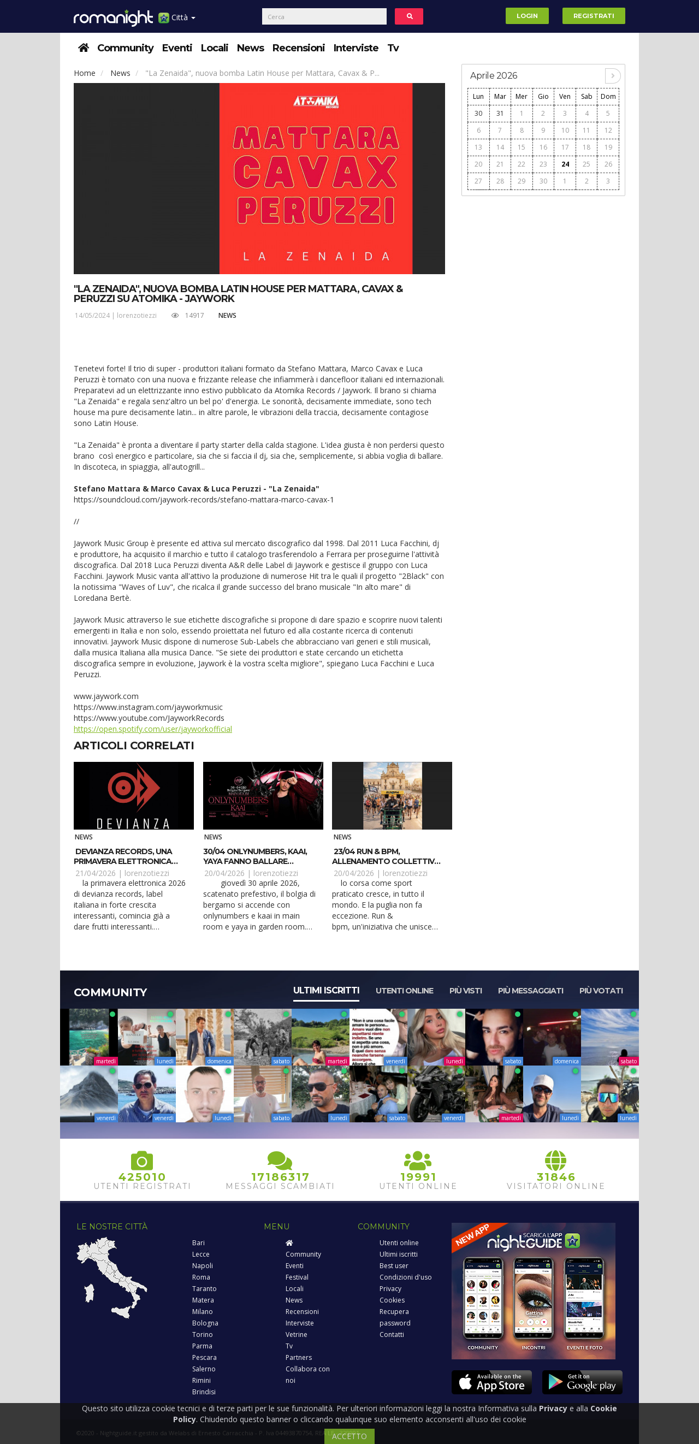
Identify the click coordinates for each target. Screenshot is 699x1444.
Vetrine (296, 1334)
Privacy (390, 1288)
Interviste (356, 48)
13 (478, 147)
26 (608, 164)
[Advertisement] (543, 366)
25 (586, 164)
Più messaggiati (530, 991)
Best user (394, 1265)
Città (177, 21)
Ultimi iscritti (326, 990)
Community (125, 48)
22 (521, 164)
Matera (203, 1300)
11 (586, 130)
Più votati (601, 991)
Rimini (201, 1380)
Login (527, 16)
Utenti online (404, 991)
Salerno (204, 1369)
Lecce (201, 1254)
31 (500, 113)
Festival (297, 1277)
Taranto (204, 1288)
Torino (202, 1334)
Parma (202, 1346)
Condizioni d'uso (406, 1277)
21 (500, 164)
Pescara (204, 1357)
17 (565, 147)
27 (478, 181)
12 (608, 130)
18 (586, 147)
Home (85, 73)
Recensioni (299, 48)
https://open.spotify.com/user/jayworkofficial (153, 729)
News (250, 48)
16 (543, 147)
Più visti (465, 991)
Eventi (177, 48)
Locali (214, 48)
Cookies (392, 1300)
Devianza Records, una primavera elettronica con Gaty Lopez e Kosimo (126, 861)
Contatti (392, 1334)
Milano (202, 1311)
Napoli (202, 1265)
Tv (393, 48)
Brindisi (204, 1391)
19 (608, 147)
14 (500, 147)
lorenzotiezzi (137, 315)
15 (521, 147)
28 (500, 181)
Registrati (593, 16)
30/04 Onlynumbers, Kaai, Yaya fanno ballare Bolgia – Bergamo (255, 861)
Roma (201, 1277)
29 (521, 181)
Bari (198, 1242)
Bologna (205, 1323)
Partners (299, 1357)
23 (543, 164)
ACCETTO (349, 1436)
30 (478, 113)
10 (565, 130)
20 (478, 164)
